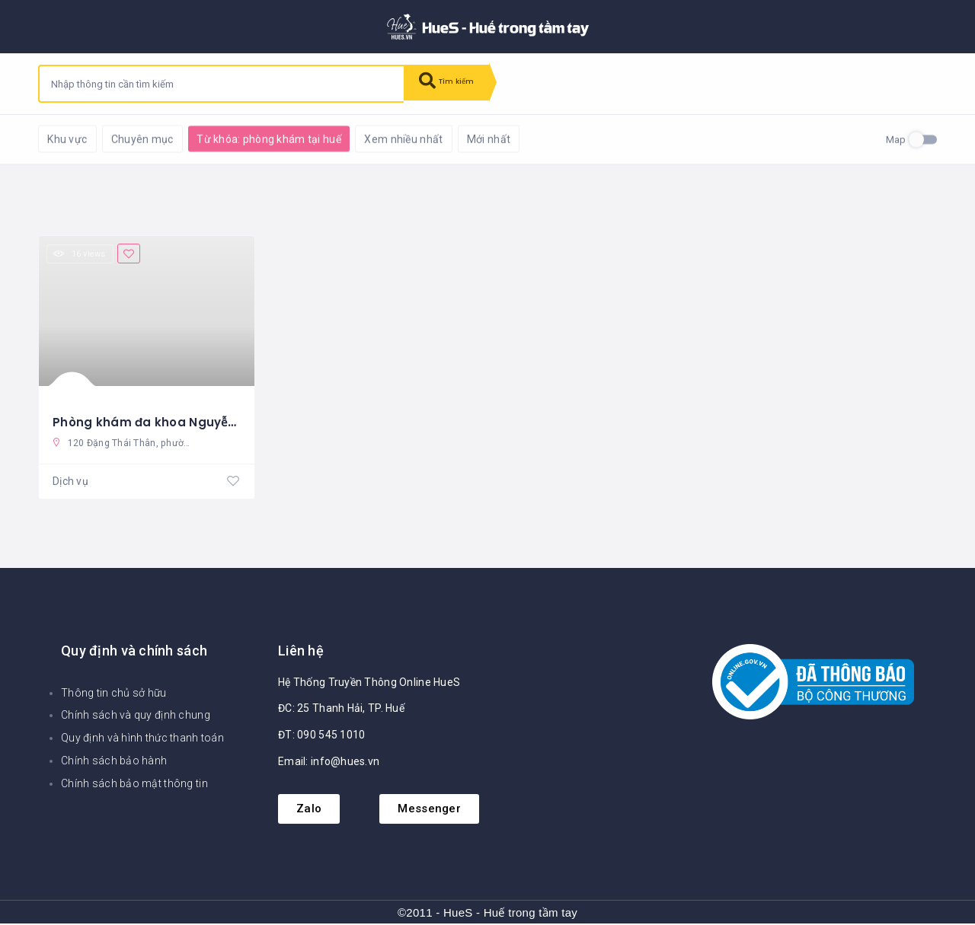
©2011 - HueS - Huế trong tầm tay (487, 913)
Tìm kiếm (455, 83)
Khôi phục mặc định (239, 137)
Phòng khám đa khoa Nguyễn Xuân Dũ (174, 420)
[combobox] (222, 83)
